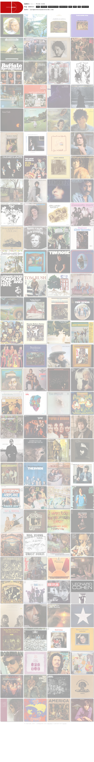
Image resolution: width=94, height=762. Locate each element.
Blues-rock (85, 6)
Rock (75, 6)
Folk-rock (43, 6)
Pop (79, 6)
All (32, 4)
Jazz (38, 6)
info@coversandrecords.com (41, 10)
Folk (70, 6)
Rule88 (64, 685)
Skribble (49, 685)
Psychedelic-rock (53, 6)
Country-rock (63, 6)
